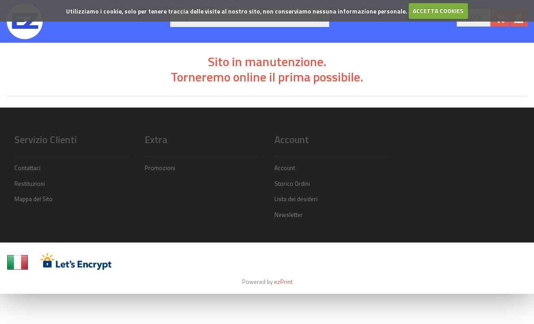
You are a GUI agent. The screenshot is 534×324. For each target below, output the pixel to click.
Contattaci (27, 167)
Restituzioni (29, 183)
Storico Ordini (292, 183)
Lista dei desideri (296, 198)
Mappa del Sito (33, 198)
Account (284, 167)
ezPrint (283, 281)
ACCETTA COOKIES (438, 10)
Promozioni (160, 167)
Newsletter (288, 214)
